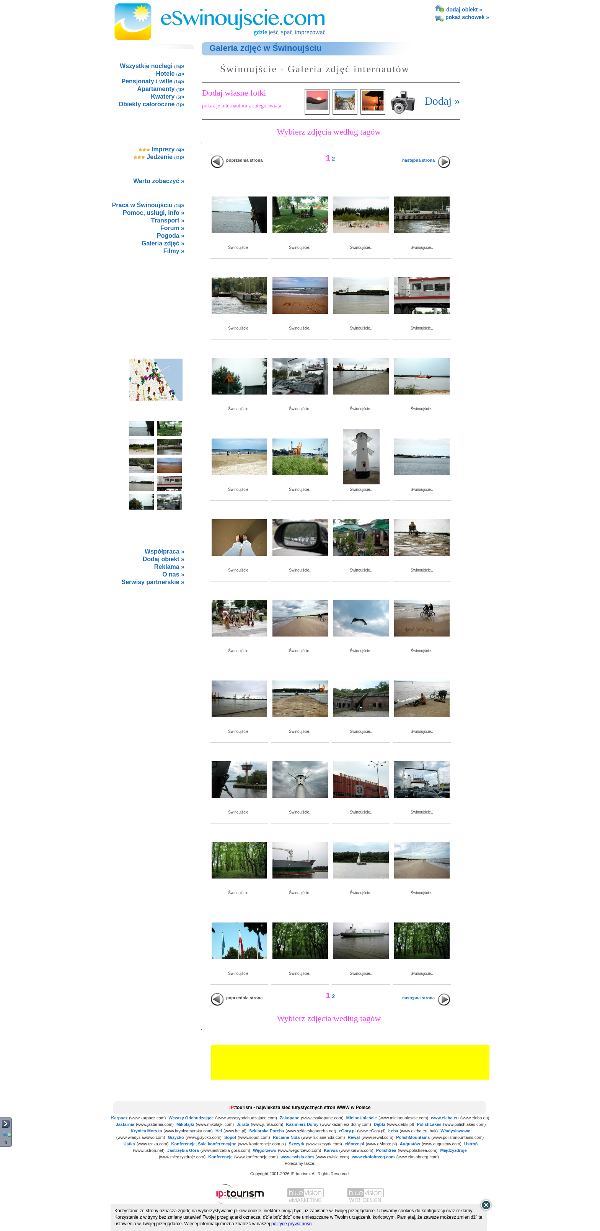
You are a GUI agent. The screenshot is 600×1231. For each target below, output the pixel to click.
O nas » (173, 574)
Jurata (242, 1124)
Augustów (410, 1144)
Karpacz (119, 1118)
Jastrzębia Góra (183, 1150)
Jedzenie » (159, 157)
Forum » (172, 228)
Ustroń (471, 1144)
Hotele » (170, 73)
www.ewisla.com (297, 1157)
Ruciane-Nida (286, 1137)
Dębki (379, 1124)
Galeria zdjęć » (163, 243)
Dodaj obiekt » (163, 559)
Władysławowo (455, 1131)
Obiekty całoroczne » (151, 104)
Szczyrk (297, 1144)
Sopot (230, 1137)
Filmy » (173, 251)
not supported (156, 643)
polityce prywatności (291, 1223)
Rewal (354, 1137)
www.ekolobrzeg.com (373, 1157)
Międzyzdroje (453, 1150)
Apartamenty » (160, 89)
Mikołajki (185, 1124)
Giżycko (176, 1137)
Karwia (331, 1150)
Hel (218, 1131)
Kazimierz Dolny (302, 1124)
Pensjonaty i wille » (152, 81)
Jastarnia (125, 1124)
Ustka (129, 1144)
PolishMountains (413, 1137)
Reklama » (169, 567)
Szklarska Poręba (266, 1131)
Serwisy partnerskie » (152, 582)
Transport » (167, 220)
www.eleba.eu (444, 1118)
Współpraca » (164, 551)
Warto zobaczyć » (158, 181)
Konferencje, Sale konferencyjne (203, 1144)
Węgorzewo (264, 1150)
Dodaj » (442, 101)
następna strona (418, 160)
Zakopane (289, 1118)
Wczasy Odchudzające (191, 1118)
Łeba (393, 1131)
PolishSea (386, 1150)
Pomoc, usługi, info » (153, 212)
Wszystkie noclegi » (152, 66)
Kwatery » (167, 96)
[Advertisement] (155, 298)
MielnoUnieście (361, 1118)
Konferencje (220, 1157)
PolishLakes (429, 1124)
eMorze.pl (354, 1144)
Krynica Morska (146, 1131)
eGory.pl (347, 1131)
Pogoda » (170, 235)
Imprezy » (162, 149)
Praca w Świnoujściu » (148, 205)
